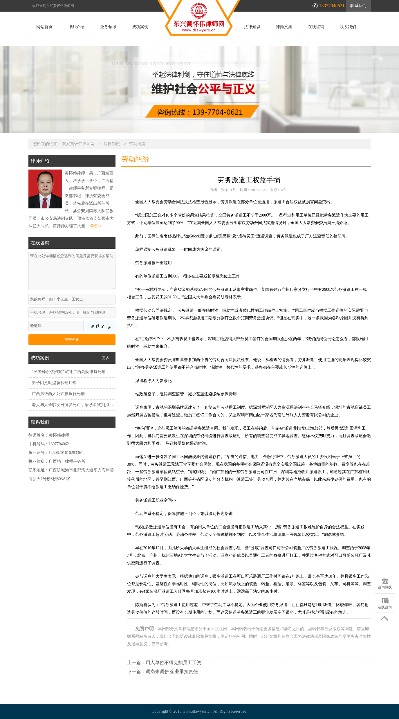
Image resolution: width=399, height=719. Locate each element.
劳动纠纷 (137, 144)
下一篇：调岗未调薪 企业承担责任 (162, 671)
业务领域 (108, 27)
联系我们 (358, 5)
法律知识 (252, 27)
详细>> (95, 226)
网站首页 (44, 27)
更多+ (106, 358)
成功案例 (140, 27)
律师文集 (284, 27)
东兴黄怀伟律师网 (78, 144)
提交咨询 (72, 339)
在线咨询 (316, 27)
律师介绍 (76, 27)
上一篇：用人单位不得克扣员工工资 (164, 662)
